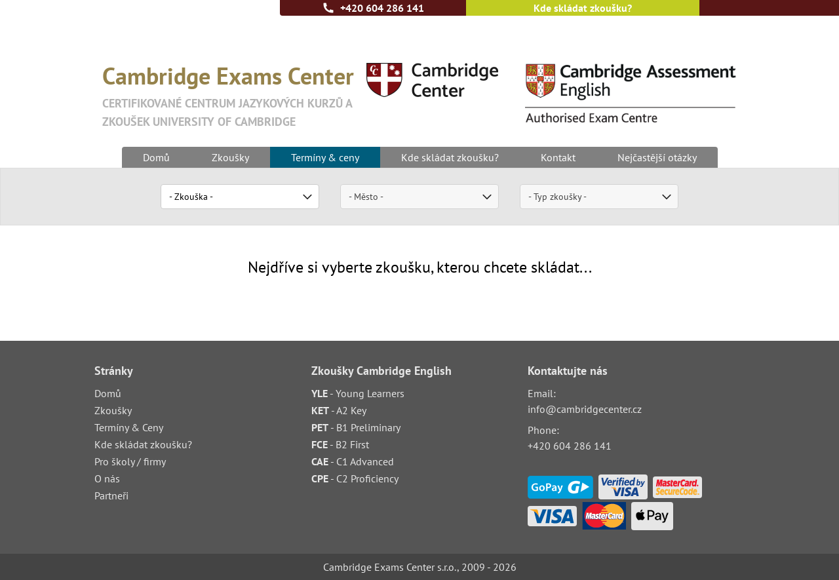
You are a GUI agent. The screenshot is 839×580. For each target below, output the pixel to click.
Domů (156, 157)
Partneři (111, 495)
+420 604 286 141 (382, 7)
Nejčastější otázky (657, 157)
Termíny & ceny (325, 157)
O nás (107, 478)
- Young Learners (357, 393)
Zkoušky (230, 157)
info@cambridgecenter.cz (585, 409)
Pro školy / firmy (130, 461)
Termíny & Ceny (128, 427)
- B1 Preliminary (355, 427)
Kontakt (558, 157)
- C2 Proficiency (355, 478)
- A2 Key (338, 410)
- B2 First (340, 444)
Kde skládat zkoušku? (583, 7)
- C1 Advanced (352, 461)
